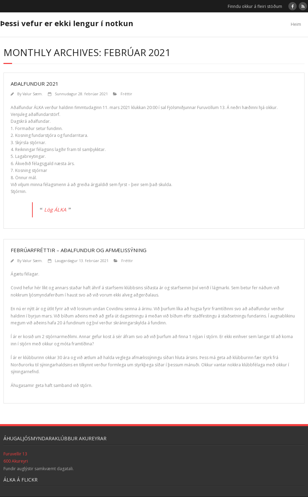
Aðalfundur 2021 (35, 83)
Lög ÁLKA (55, 209)
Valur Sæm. (32, 93)
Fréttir (126, 93)
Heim (296, 24)
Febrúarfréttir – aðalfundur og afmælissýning (78, 250)
